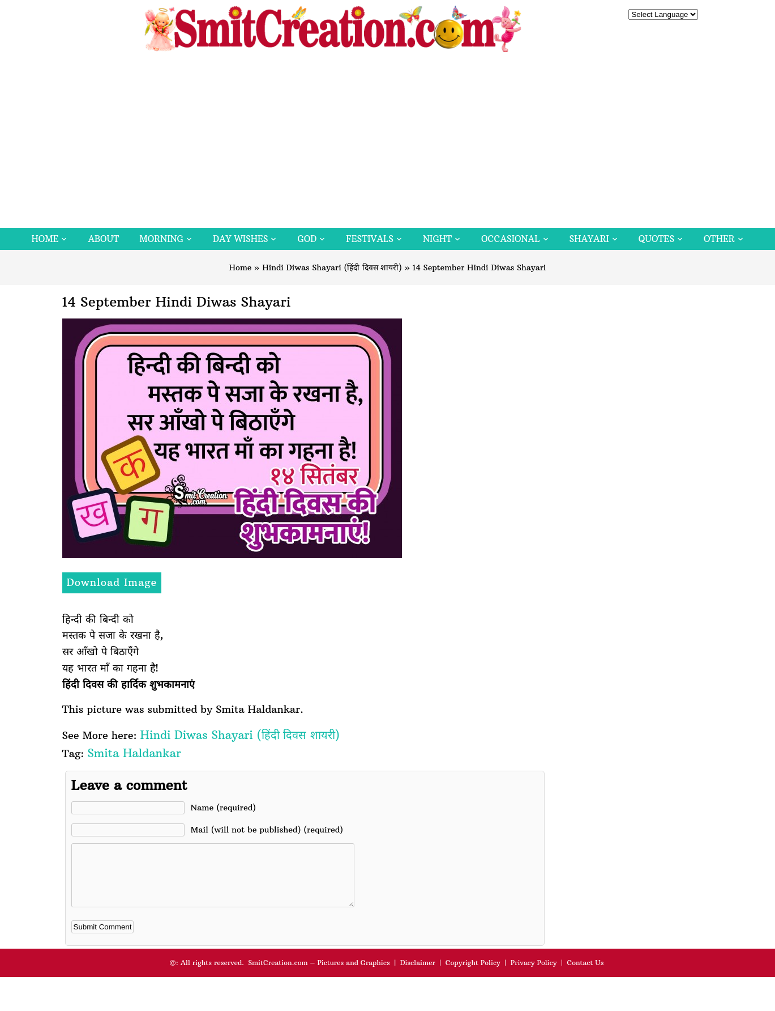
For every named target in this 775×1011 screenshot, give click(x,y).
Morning (161, 238)
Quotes (656, 238)
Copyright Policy (473, 974)
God (306, 238)
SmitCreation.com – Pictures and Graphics (319, 974)
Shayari (589, 238)
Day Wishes (240, 238)
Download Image (112, 582)
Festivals (369, 238)
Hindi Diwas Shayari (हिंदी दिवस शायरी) (332, 267)
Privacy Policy (534, 974)
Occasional (510, 238)
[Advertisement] (388, 142)
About (103, 238)
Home (44, 238)
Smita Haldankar (134, 753)
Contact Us (585, 974)
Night (437, 238)
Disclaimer (417, 974)
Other (719, 238)
